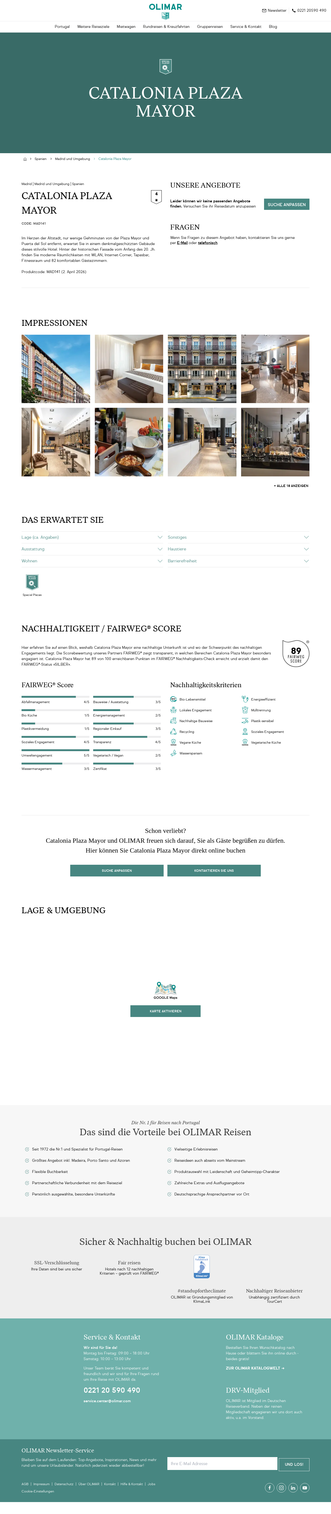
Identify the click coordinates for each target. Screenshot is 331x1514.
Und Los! (294, 1476)
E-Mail (182, 256)
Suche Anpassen (117, 884)
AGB (25, 1496)
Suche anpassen (287, 217)
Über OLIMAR (88, 1496)
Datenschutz (64, 1496)
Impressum (41, 1496)
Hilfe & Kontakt (132, 1496)
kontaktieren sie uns (214, 884)
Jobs (151, 1496)
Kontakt (110, 1496)
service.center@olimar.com (107, 1414)
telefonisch (207, 256)
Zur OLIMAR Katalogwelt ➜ (255, 1381)
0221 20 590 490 (112, 1403)
